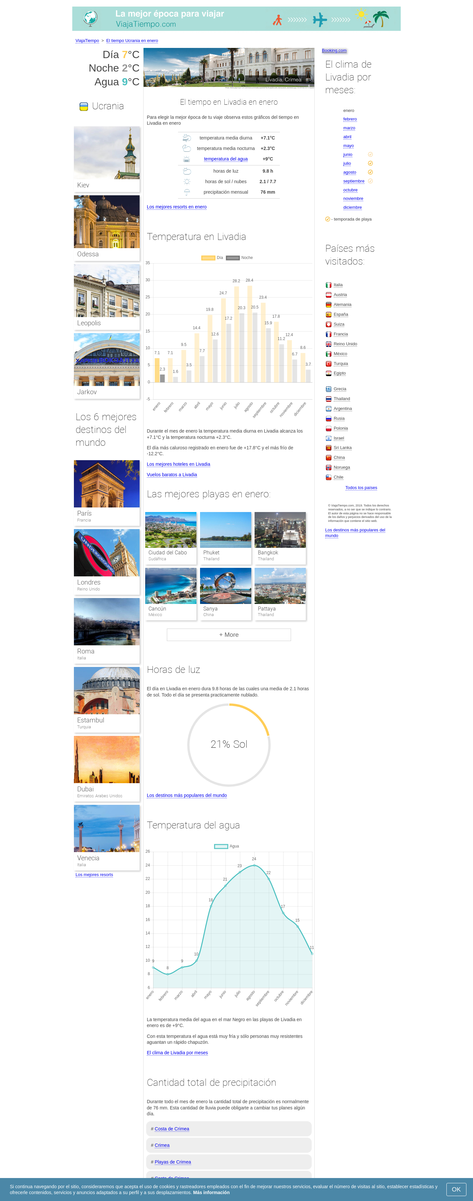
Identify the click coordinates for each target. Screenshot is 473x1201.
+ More (229, 634)
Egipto (340, 373)
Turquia (84, 726)
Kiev (83, 185)
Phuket (211, 552)
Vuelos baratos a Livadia (172, 474)
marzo (349, 127)
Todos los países (361, 487)
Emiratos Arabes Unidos (100, 795)
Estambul (90, 720)
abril (347, 136)
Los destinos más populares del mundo (187, 795)
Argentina (343, 408)
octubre (350, 189)
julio (347, 163)
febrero (350, 119)
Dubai (85, 789)
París (84, 513)
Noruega (342, 467)
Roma (86, 651)
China (339, 457)
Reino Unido (88, 589)
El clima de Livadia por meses (177, 1052)
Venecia (88, 858)
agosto (349, 172)
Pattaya (267, 609)
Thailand (342, 398)
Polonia (341, 428)
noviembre (353, 198)
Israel (339, 438)
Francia (84, 520)
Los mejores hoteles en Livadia (178, 464)
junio (347, 154)
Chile (339, 477)
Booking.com (334, 50)
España (341, 314)
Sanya (210, 609)
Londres (89, 582)
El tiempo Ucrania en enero (132, 40)
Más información (211, 1192)
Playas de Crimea (173, 1162)
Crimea (162, 1145)
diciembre (352, 207)
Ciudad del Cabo (167, 552)
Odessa (88, 254)
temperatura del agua (226, 158)
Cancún (157, 609)
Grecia (340, 388)
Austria (340, 294)
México (340, 353)
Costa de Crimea (172, 1128)
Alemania (342, 304)
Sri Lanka (343, 447)
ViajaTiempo (87, 40)
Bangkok (268, 552)
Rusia (339, 418)
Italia (81, 657)
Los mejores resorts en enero (177, 206)
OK (456, 1189)
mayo (348, 145)
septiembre (353, 181)
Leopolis (89, 323)
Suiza (339, 324)
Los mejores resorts (94, 874)
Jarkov (87, 392)
